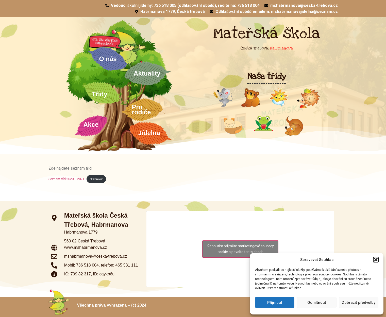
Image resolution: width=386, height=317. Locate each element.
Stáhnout (96, 179)
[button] (375, 259)
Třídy (101, 94)
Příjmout (274, 302)
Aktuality (147, 73)
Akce (91, 124)
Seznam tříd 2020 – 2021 (66, 179)
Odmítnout (316, 302)
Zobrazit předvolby (358, 302)
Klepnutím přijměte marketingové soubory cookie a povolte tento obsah (240, 249)
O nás (109, 58)
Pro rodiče (143, 109)
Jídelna (150, 132)
